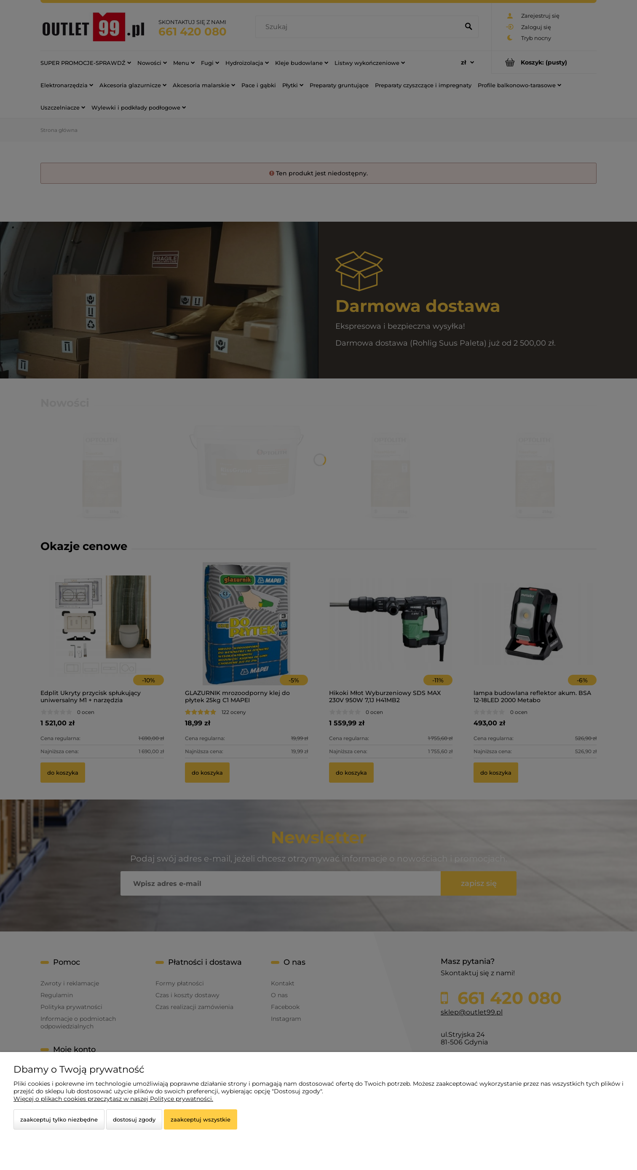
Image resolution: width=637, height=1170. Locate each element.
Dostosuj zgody (134, 1119)
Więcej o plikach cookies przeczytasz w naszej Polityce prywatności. (113, 1099)
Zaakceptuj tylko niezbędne (59, 1119)
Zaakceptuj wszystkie (200, 1119)
